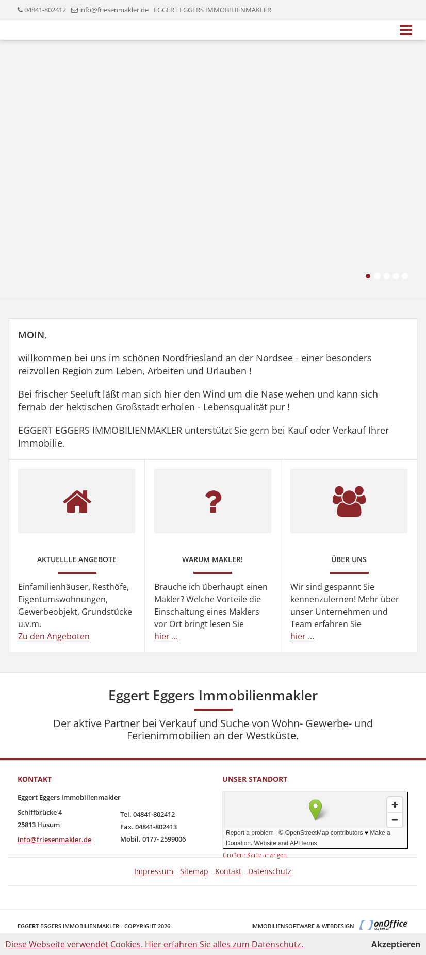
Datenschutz (269, 871)
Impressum (153, 871)
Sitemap (194, 871)
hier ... (166, 636)
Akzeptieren (396, 944)
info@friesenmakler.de (114, 9)
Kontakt (228, 871)
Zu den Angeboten (54, 636)
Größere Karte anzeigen (255, 855)
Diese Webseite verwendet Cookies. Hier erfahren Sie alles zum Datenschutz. (154, 944)
